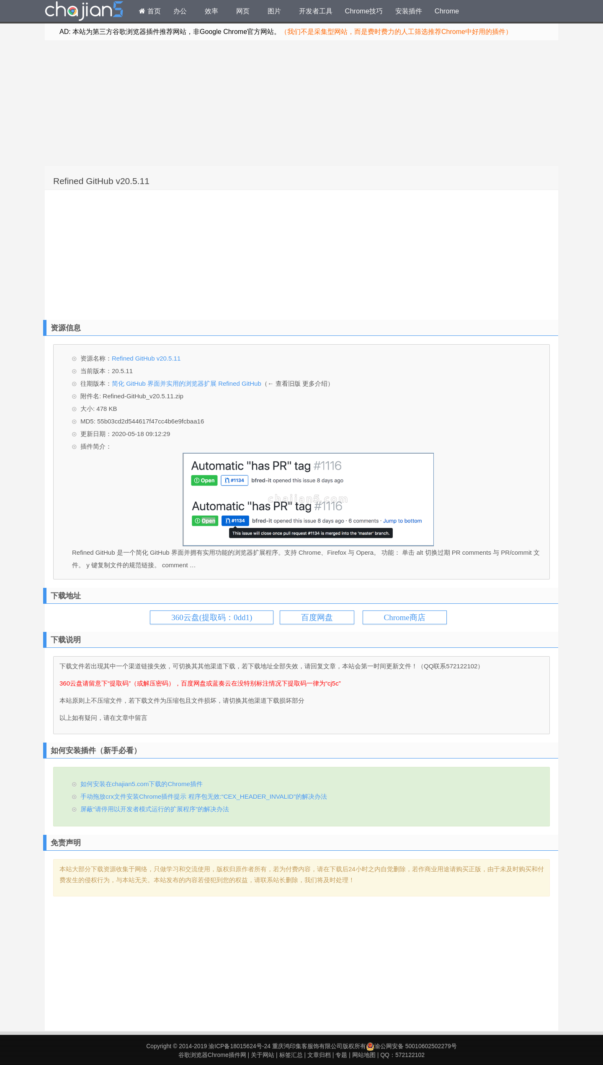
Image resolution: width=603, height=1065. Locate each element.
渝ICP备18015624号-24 (240, 1046)
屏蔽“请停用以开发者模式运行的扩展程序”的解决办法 (154, 809)
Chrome (447, 11)
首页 (150, 11)
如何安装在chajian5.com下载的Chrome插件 (141, 783)
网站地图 (364, 1055)
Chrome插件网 (84, 12)
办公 (180, 11)
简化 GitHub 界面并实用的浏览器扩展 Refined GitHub (186, 383)
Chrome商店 (404, 617)
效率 (211, 11)
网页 (243, 11)
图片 (274, 11)
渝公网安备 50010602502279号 (411, 1046)
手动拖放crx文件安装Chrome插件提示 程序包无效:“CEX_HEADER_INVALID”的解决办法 (203, 796)
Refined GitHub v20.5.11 (101, 181)
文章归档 (319, 1055)
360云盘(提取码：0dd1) (211, 617)
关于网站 (262, 1055)
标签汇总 (291, 1055)
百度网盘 (317, 617)
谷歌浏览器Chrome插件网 (212, 1055)
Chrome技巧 (364, 11)
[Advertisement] (301, 103)
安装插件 (408, 11)
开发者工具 (315, 11)
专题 (341, 1055)
